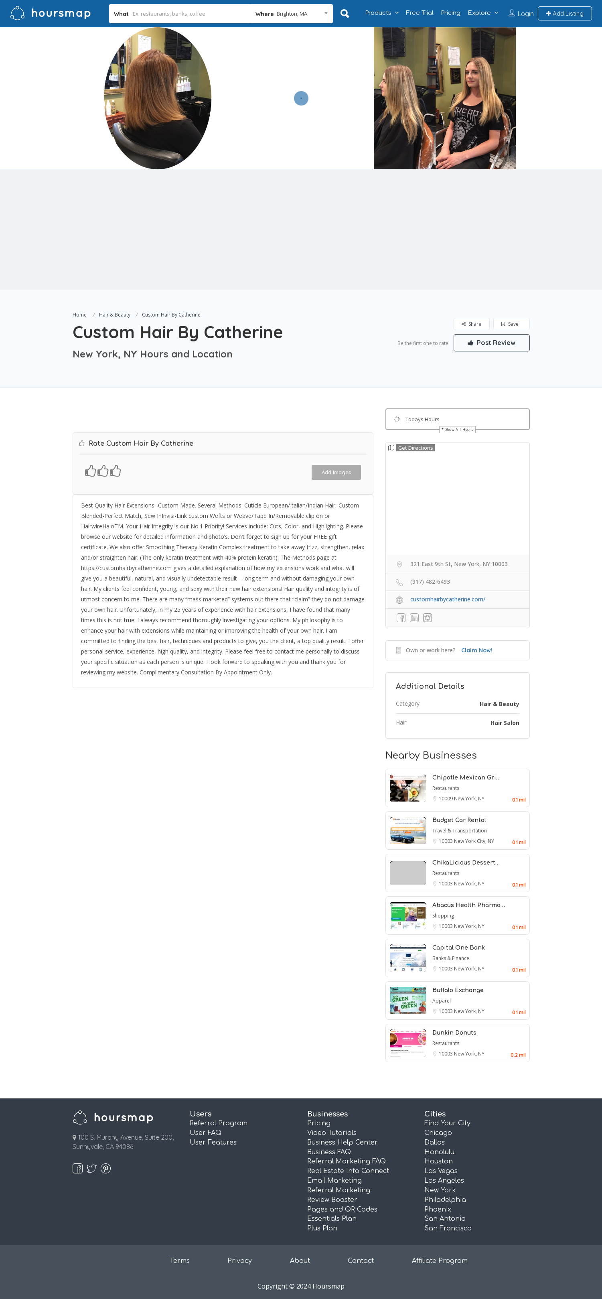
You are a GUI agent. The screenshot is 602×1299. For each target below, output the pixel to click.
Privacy (239, 1260)
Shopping (443, 915)
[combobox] (291, 13)
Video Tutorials (332, 1133)
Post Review (492, 343)
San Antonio (445, 1218)
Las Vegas (441, 1171)
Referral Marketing (338, 1190)
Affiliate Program (440, 1260)
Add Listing (565, 13)
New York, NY (469, 798)
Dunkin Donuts (454, 1033)
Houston (438, 1161)
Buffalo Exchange (458, 990)
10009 (446, 798)
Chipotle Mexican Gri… (466, 778)
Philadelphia (445, 1200)
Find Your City (447, 1123)
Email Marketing (334, 1180)
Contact (361, 1260)
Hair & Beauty (114, 314)
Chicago (438, 1133)
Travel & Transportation (459, 830)
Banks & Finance (450, 958)
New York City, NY (474, 841)
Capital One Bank (458, 948)
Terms (180, 1260)
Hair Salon (505, 723)
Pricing (450, 13)
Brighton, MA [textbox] (292, 13)
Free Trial (420, 13)
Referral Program (218, 1123)
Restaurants (445, 788)
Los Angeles (444, 1180)
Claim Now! (477, 650)
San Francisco (448, 1228)
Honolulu (439, 1152)
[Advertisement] (301, 229)
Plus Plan (322, 1228)
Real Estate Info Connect (348, 1171)
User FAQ (205, 1133)
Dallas (434, 1142)
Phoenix (437, 1209)
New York (440, 1190)
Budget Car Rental (459, 820)
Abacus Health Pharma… (468, 905)
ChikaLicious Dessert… (466, 863)
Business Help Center (342, 1142)
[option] (157, 98)
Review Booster (332, 1200)
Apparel (441, 1000)
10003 (446, 841)
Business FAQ (329, 1152)
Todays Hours (422, 419)
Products (378, 13)
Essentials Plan (332, 1218)
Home (80, 314)
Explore (479, 13)
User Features (213, 1142)
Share (471, 324)
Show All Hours (460, 429)
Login (526, 14)
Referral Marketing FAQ (346, 1161)
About (300, 1260)
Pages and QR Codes (342, 1209)
